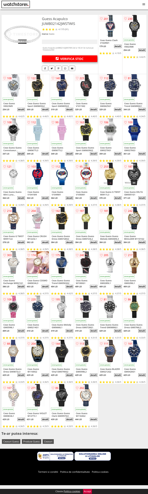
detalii (118, 46)
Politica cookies (100, 471)
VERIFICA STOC (70, 58)
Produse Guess (31, 441)
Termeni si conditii (48, 471)
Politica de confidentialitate (75, 471)
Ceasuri (48, 441)
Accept (87, 491)
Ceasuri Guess (11, 441)
